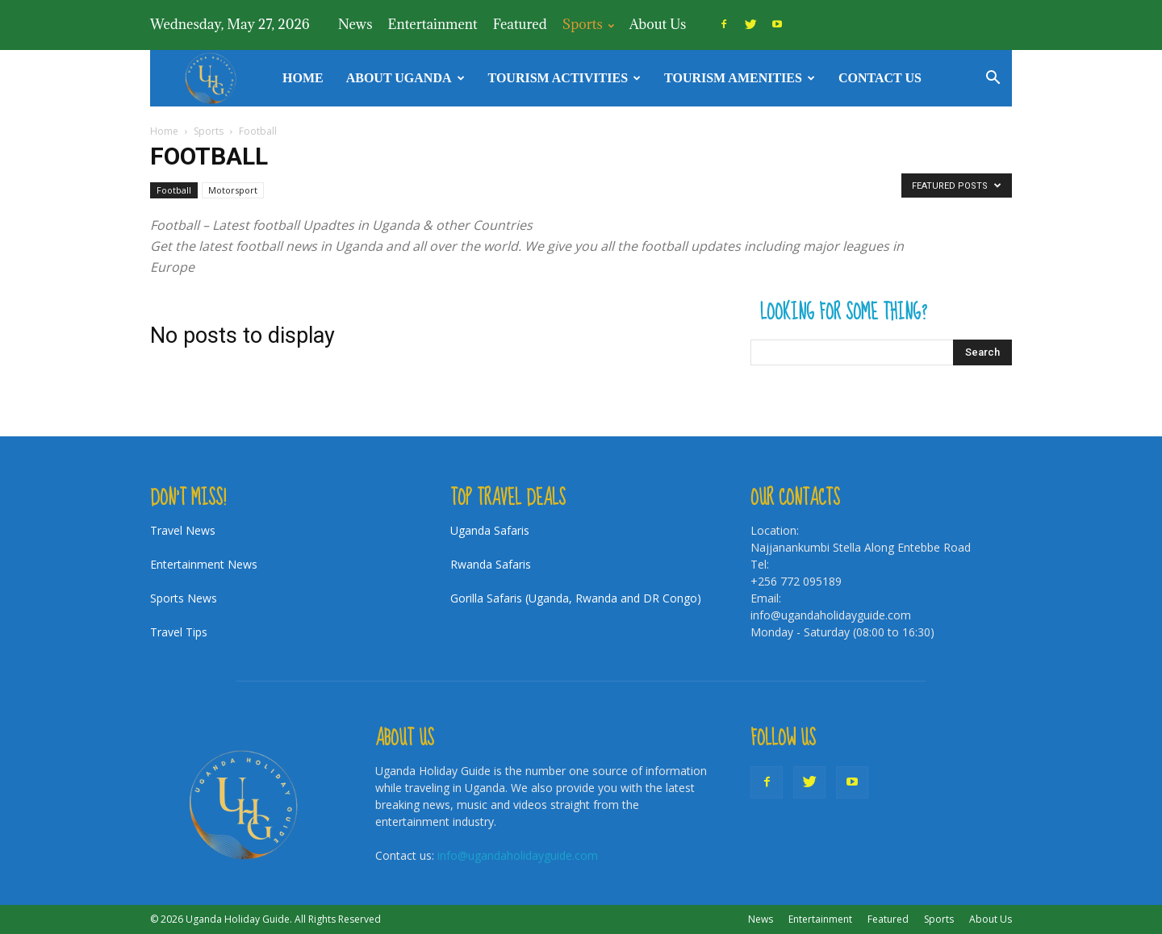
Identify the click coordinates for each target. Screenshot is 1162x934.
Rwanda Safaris (490, 564)
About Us (657, 24)
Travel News (182, 530)
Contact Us (880, 78)
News (355, 24)
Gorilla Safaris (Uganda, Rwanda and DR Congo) (575, 598)
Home (303, 78)
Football (174, 190)
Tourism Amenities (739, 78)
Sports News (183, 598)
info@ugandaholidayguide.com (517, 855)
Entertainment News (203, 564)
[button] (992, 79)
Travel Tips (178, 632)
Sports (588, 24)
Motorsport (232, 190)
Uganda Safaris (489, 530)
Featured (520, 24)
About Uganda (405, 78)
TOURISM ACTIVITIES (565, 78)
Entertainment (433, 24)
